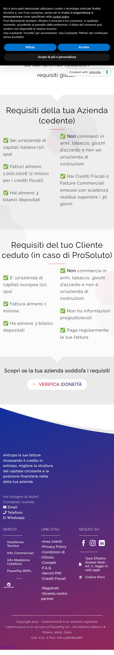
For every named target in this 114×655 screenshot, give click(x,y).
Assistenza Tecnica (15, 544)
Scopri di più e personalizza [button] (57, 57)
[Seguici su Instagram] (93, 543)
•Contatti (48, 563)
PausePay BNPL (19, 571)
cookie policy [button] (61, 16)
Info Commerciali (20, 553)
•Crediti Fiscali (53, 579)
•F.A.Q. (46, 568)
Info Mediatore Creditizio (18, 562)
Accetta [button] (84, 47)
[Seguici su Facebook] (84, 543)
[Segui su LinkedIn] (102, 543)
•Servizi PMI (51, 573)
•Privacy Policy (53, 547)
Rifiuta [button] (30, 47)
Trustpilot (8, 647)
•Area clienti (51, 542)
